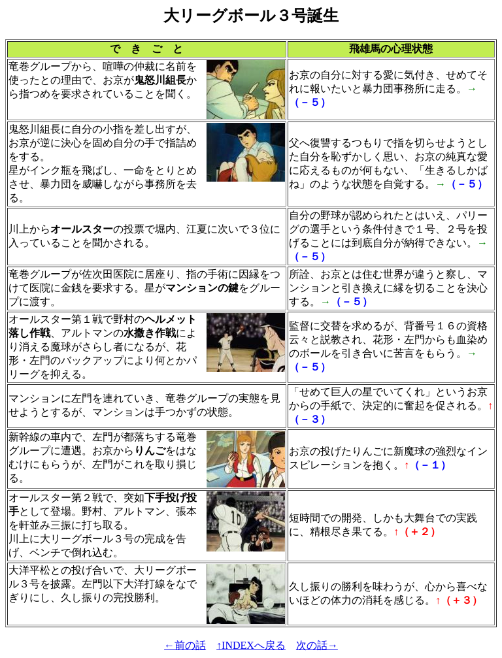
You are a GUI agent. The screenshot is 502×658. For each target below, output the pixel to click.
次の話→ (317, 645)
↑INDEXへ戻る (251, 645)
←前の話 (185, 645)
